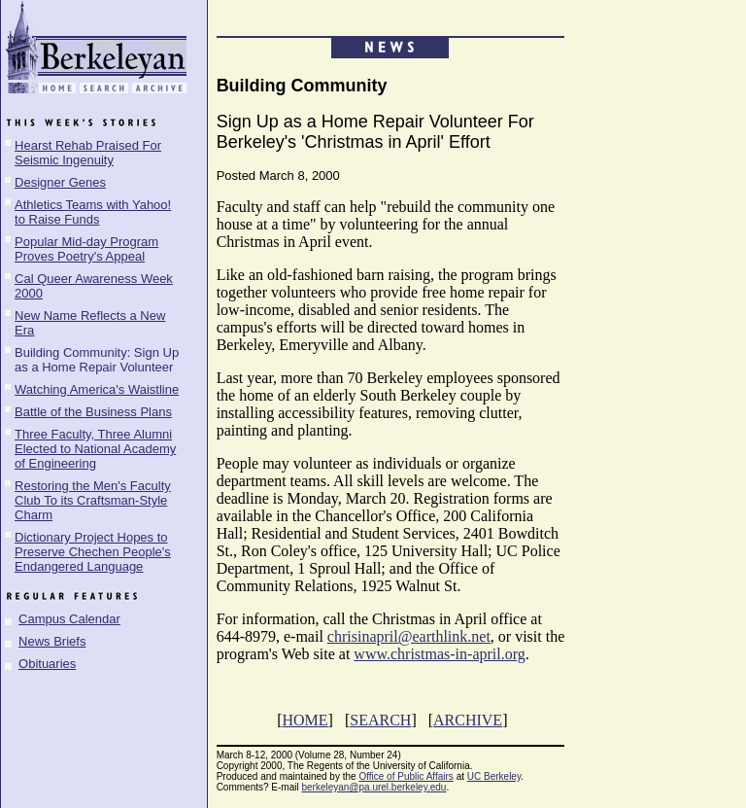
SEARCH (380, 720)
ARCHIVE (467, 720)
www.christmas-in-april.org (439, 654)
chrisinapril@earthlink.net (409, 636)
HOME (304, 720)
